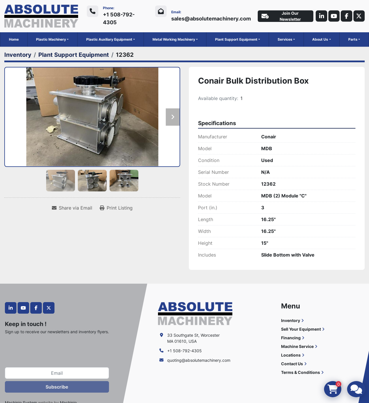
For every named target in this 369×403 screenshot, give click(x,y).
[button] (52, 39)
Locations (291, 354)
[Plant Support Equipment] (73, 54)
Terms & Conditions (300, 372)
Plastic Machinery (51, 39)
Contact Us (292, 363)
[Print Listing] (116, 207)
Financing (291, 337)
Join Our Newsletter (280, 16)
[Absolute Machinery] (195, 312)
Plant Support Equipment (236, 39)
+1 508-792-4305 (119, 18)
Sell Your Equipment (301, 328)
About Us (320, 39)
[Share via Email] (72, 207)
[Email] (57, 373)
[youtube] (333, 16)
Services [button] (285, 39)
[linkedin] (321, 16)
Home (14, 39)
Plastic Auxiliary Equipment (109, 39)
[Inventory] (17, 54)
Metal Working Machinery (174, 39)
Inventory (290, 320)
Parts (352, 39)
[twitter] (359, 16)
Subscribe (57, 387)
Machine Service (297, 346)
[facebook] (346, 16)
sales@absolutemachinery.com (210, 19)
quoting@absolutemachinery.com (198, 360)
